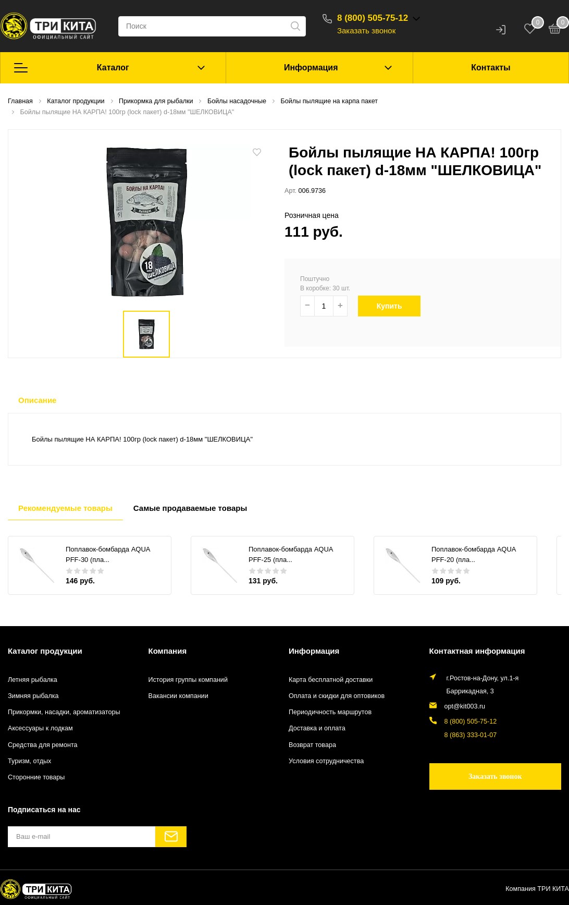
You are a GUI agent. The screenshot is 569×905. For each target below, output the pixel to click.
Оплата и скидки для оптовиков (337, 696)
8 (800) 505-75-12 (372, 18)
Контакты (490, 67)
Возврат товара (312, 745)
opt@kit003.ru (465, 706)
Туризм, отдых (29, 761)
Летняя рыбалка (32, 679)
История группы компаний (188, 679)
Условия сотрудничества (326, 761)
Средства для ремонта (43, 745)
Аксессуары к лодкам (40, 728)
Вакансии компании (178, 696)
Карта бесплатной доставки (331, 679)
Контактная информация (477, 650)
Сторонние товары (36, 777)
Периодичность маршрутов (330, 712)
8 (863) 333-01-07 (470, 735)
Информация (311, 67)
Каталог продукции (45, 650)
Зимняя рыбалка (33, 696)
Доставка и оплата (317, 728)
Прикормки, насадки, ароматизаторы (64, 712)
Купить (393, 306)
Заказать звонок (366, 30)
